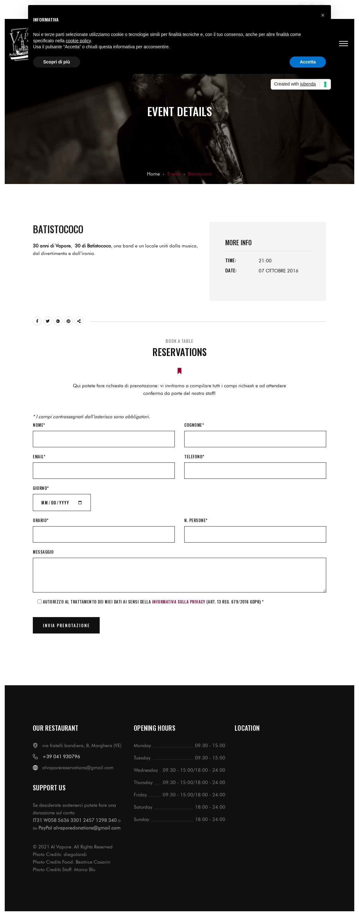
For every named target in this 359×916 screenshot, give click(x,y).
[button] (323, 15)
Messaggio (43, 552)
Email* (39, 456)
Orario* (41, 520)
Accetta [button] (308, 61)
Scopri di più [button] (56, 61)
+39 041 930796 (61, 756)
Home (153, 174)
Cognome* (194, 425)
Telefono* (194, 456)
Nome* (39, 425)
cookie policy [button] (78, 40)
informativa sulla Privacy (178, 601)
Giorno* (41, 488)
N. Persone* (196, 520)
